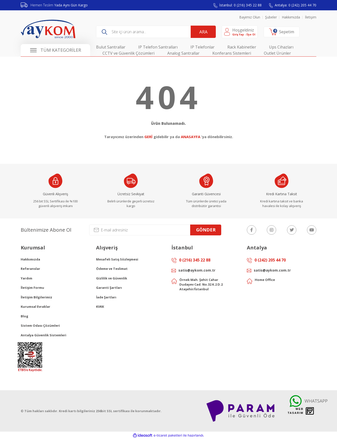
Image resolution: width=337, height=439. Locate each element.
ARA (203, 32)
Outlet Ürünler (277, 53)
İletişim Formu (32, 287)
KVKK (100, 306)
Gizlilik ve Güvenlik (111, 278)
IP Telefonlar (202, 47)
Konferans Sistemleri (231, 53)
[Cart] (282, 32)
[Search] (156, 32)
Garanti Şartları (109, 287)
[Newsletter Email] (155, 230)
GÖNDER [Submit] (206, 230)
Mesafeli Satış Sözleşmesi (117, 259)
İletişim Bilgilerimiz (36, 297)
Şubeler (271, 17)
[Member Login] (240, 31)
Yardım (26, 278)
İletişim (310, 17)
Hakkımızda (291, 17)
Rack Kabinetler (241, 47)
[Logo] (48, 29)
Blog (24, 316)
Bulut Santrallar (110, 47)
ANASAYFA (190, 136)
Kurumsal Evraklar (35, 306)
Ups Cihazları (281, 47)
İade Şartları (106, 297)
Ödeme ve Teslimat (112, 268)
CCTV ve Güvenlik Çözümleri (128, 53)
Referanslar (30, 268)
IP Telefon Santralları (158, 47)
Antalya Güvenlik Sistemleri (43, 335)
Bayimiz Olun (249, 17)
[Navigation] (55, 50)
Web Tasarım (295, 411)
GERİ (148, 136)
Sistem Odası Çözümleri (40, 325)
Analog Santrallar (183, 53)
